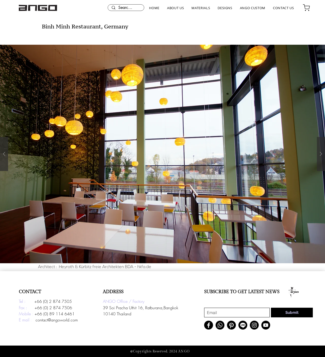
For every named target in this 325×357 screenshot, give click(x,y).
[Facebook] (208, 325)
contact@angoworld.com (57, 320)
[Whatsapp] (220, 325)
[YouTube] (265, 325)
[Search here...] (125, 7)
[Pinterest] (231, 325)
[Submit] (292, 312)
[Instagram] (254, 325)
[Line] (242, 325)
